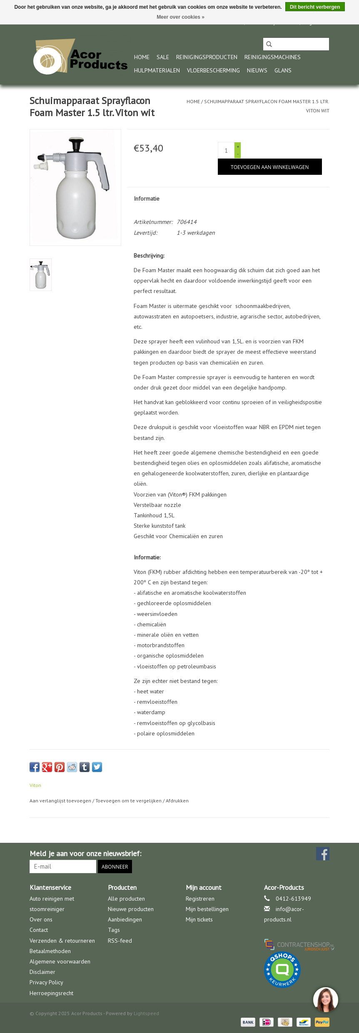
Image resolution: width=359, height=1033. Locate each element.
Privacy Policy (46, 982)
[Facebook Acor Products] (322, 853)
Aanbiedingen (125, 919)
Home (142, 57)
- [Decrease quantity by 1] (238, 154)
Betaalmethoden (50, 951)
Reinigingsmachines (272, 57)
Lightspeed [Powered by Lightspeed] (146, 1013)
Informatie (147, 198)
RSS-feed (120, 940)
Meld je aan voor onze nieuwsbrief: (85, 853)
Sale (163, 57)
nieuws (257, 70)
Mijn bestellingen (207, 909)
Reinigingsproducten (206, 57)
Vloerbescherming (213, 70)
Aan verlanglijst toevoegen (61, 800)
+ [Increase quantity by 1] (238, 146)
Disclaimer (42, 972)
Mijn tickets (199, 919)
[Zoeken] (296, 44)
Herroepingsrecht (51, 993)
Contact (39, 930)
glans (283, 70)
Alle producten (126, 898)
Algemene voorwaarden (60, 961)
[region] (325, 999)
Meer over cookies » (180, 17)
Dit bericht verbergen (315, 7)
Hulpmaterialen (157, 70)
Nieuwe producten (131, 909)
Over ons (41, 919)
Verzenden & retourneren (62, 940)
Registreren (200, 898)
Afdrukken (177, 800)
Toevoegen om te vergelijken (129, 800)
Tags (114, 930)
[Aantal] (226, 150)
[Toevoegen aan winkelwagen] (270, 167)
